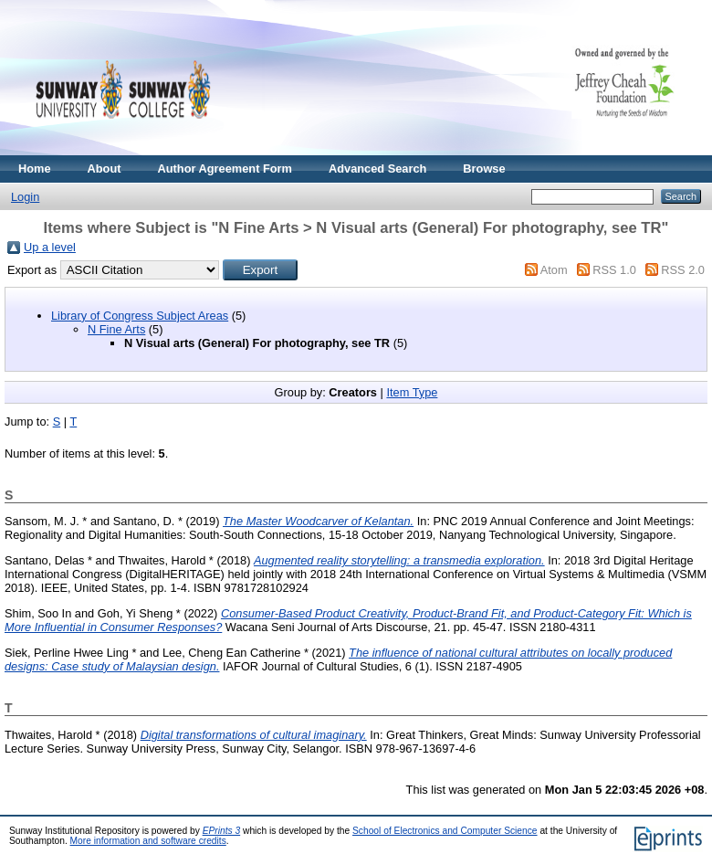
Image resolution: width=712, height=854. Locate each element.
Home (34, 168)
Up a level (50, 247)
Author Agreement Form (225, 168)
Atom (554, 270)
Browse (484, 168)
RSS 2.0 (683, 270)
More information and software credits (148, 841)
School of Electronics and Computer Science (445, 831)
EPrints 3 (222, 831)
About (104, 168)
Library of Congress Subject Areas (139, 315)
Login (25, 197)
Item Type (411, 392)
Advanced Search (377, 168)
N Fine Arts (116, 329)
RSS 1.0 (614, 270)
